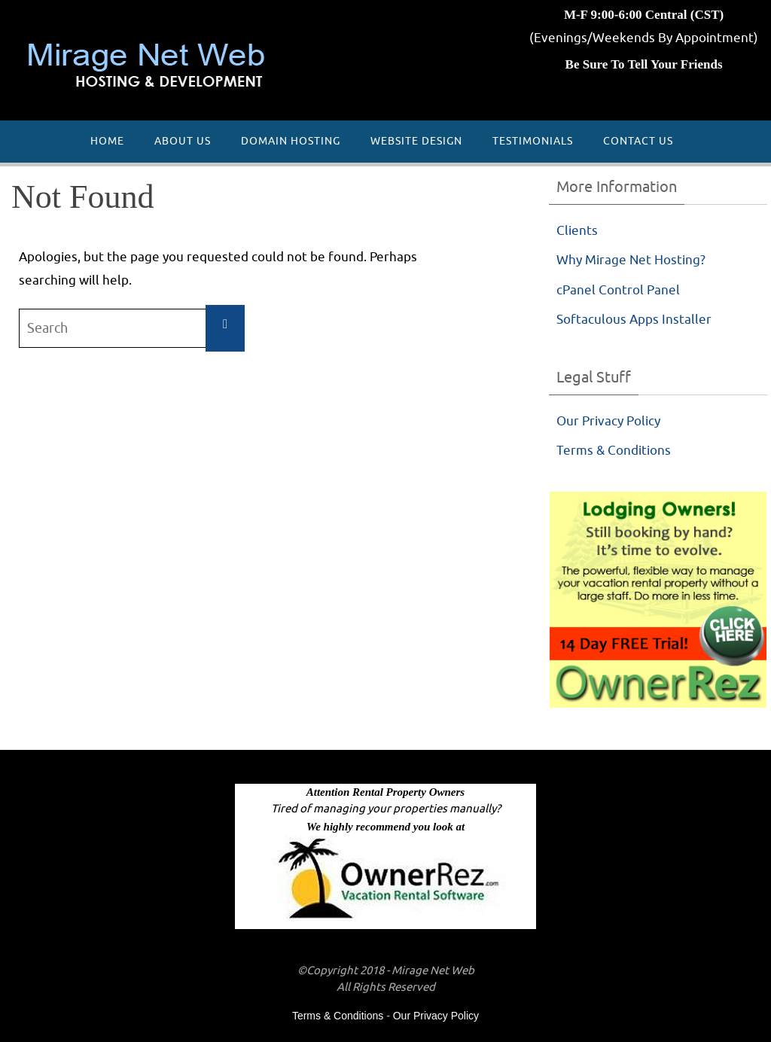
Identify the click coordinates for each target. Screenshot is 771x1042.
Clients (577, 231)
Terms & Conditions (613, 451)
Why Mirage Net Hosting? (630, 260)
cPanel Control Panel (618, 290)
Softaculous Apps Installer (634, 320)
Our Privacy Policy (608, 421)
